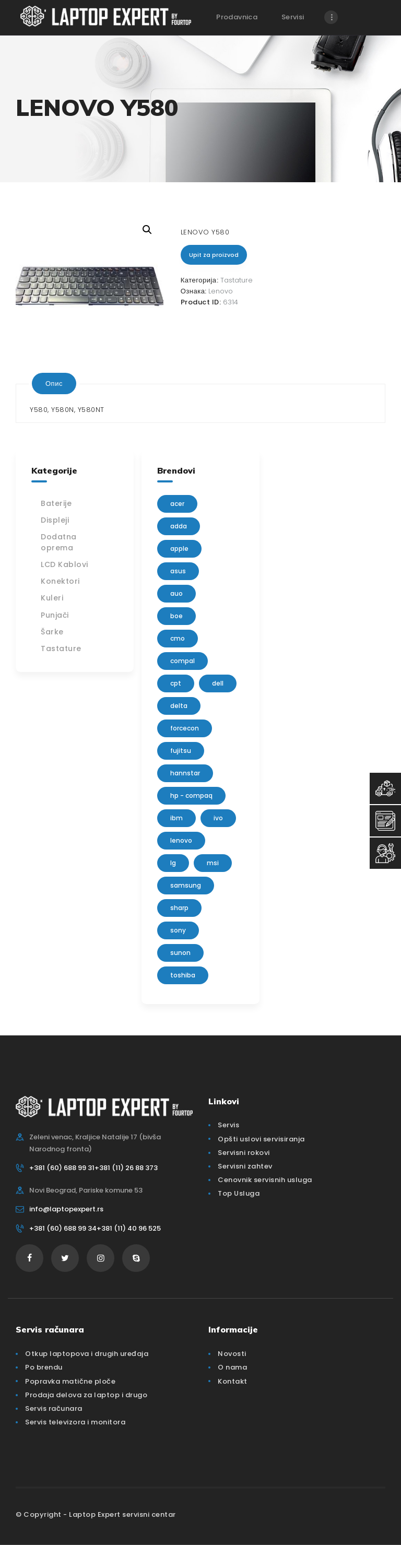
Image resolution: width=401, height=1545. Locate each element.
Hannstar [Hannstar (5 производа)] (185, 773)
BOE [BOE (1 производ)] (176, 615)
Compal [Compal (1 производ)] (182, 660)
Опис (54, 383)
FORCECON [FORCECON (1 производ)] (184, 728)
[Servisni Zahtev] (385, 820)
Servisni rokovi (244, 1153)
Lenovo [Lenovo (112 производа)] (181, 840)
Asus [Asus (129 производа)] (178, 571)
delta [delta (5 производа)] (178, 705)
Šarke (52, 632)
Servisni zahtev (245, 1166)
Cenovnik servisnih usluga (265, 1180)
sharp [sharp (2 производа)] (179, 907)
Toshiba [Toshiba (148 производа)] (182, 975)
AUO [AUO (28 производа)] (176, 593)
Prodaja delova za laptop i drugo (86, 1395)
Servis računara (53, 1408)
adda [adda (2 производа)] (178, 526)
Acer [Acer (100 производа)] (177, 503)
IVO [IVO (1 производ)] (218, 817)
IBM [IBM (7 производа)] (176, 817)
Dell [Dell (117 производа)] (217, 683)
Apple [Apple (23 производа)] (179, 548)
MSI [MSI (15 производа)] (213, 862)
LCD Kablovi (64, 564)
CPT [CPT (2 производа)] (175, 683)
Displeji (55, 520)
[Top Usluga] (385, 788)
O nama (232, 1367)
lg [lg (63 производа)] (173, 862)
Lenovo (220, 291)
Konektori (60, 581)
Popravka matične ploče (70, 1381)
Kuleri (52, 598)
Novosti (232, 1354)
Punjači (55, 615)
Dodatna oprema (59, 542)
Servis (228, 1125)
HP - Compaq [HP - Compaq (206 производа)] (191, 795)
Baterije (56, 503)
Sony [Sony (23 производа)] (178, 930)
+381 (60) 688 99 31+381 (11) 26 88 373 (93, 1168)
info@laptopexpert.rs (66, 1209)
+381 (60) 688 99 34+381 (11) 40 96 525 (95, 1228)
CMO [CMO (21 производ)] (177, 638)
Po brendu (44, 1367)
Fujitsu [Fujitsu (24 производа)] (180, 750)
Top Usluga (239, 1193)
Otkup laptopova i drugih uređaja (86, 1354)
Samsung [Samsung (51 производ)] (185, 885)
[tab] (54, 383)
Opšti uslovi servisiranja (261, 1139)
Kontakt (232, 1381)
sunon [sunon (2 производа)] (180, 952)
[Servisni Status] (385, 853)
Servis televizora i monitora (75, 1422)
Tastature (236, 280)
